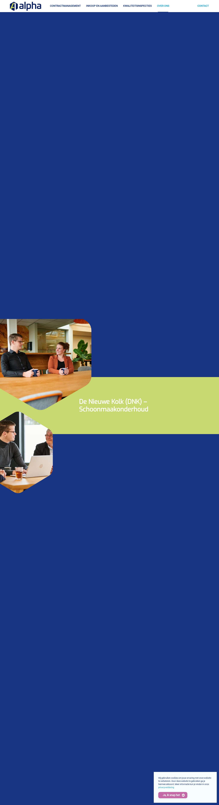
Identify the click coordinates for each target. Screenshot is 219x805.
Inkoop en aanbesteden (102, 5)
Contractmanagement (65, 5)
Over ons (163, 5)
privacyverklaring (166, 787)
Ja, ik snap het (171, 795)
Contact (203, 5)
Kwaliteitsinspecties (137, 5)
